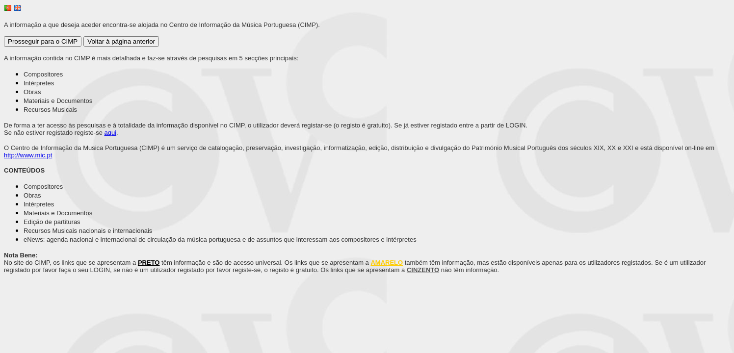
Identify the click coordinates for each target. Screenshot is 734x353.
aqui (111, 132)
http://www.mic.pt (28, 155)
